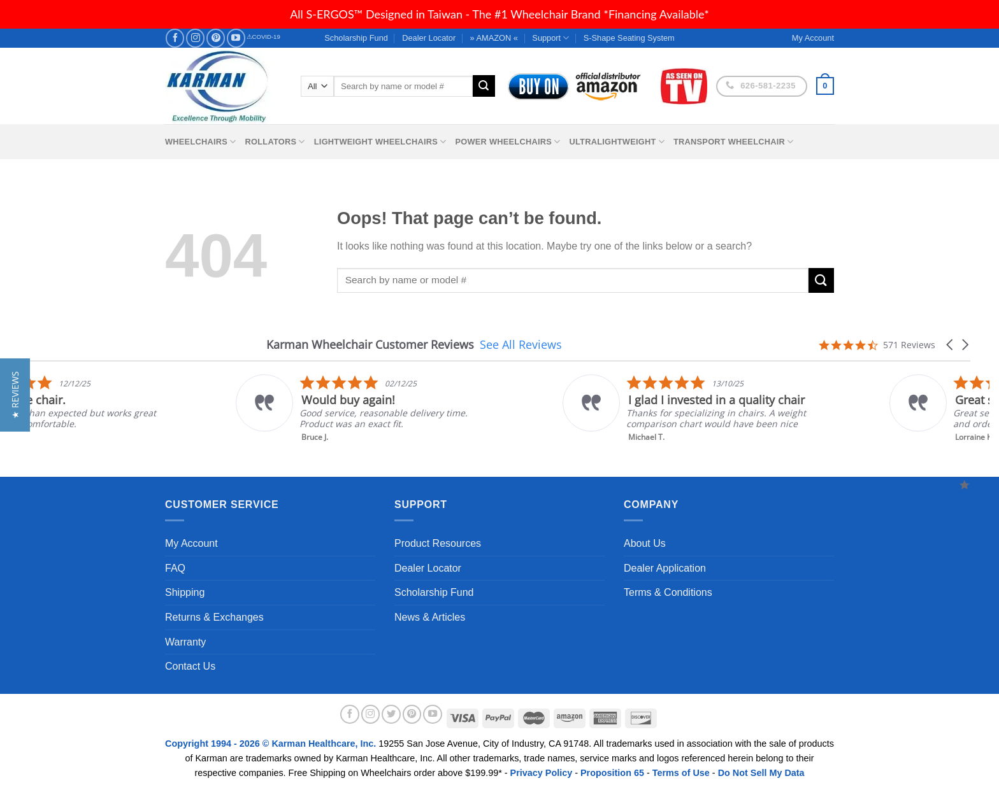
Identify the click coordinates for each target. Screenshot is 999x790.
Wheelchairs (200, 142)
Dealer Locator (429, 38)
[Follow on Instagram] (195, 38)
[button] (950, 344)
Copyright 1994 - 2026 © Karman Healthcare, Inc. (271, 743)
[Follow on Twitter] (391, 714)
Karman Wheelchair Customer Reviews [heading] (370, 344)
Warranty (185, 642)
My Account (191, 543)
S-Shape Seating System (629, 38)
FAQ (175, 568)
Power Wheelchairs (507, 142)
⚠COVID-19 (263, 36)
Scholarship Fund (356, 38)
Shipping (185, 592)
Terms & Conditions (668, 592)
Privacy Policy (541, 773)
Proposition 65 (612, 773)
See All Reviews (521, 344)
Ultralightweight (617, 142)
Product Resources (437, 543)
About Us (645, 543)
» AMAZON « (494, 38)
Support (550, 38)
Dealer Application (665, 568)
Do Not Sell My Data (761, 773)
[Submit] (483, 86)
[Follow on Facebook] (175, 38)
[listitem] (541, 408)
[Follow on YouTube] (236, 38)
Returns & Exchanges (214, 617)
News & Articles (429, 617)
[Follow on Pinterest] (215, 38)
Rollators (275, 142)
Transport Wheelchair (733, 142)
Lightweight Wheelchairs (380, 142)
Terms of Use (681, 773)
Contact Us (190, 666)
